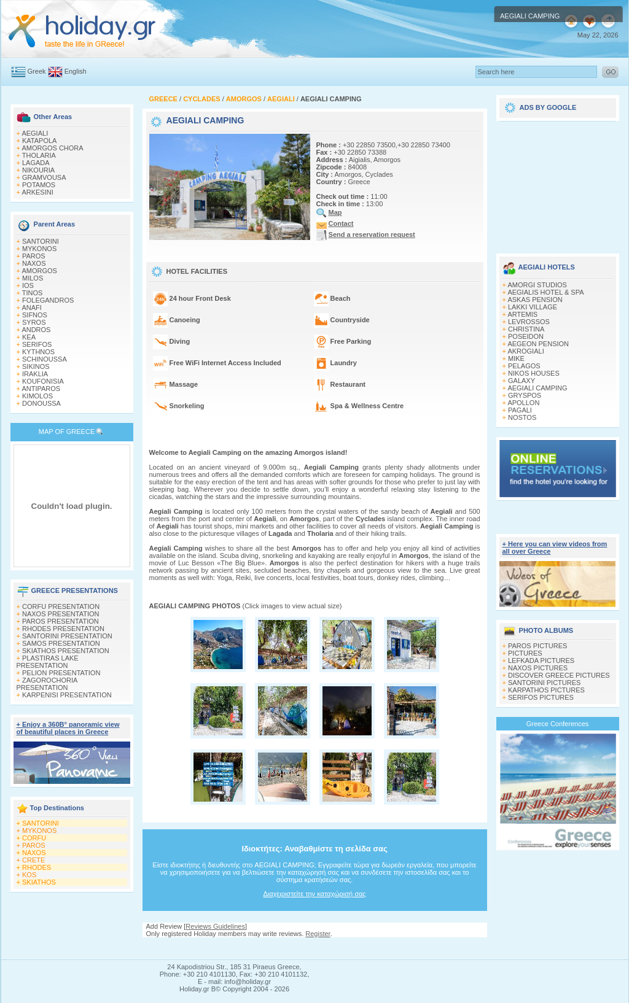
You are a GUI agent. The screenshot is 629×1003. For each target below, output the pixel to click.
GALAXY (521, 380)
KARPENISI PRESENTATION (67, 695)
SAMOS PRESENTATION (61, 643)
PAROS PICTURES (537, 645)
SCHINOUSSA (44, 359)
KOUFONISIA (43, 381)
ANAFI (31, 307)
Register (317, 933)
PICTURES (525, 653)
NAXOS (34, 263)
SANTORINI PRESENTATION (67, 636)
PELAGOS (524, 366)
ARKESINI (37, 192)
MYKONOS (39, 248)
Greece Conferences (557, 723)
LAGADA (36, 162)
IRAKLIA (35, 374)
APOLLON (523, 402)
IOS (28, 285)
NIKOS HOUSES (534, 373)
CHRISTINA (526, 329)
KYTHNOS (38, 351)
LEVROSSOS (529, 321)
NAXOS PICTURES (538, 668)
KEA (29, 337)
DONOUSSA (41, 403)
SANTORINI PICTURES (544, 682)
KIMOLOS (37, 396)
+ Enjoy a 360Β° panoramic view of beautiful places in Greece (68, 728)
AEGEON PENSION (538, 343)
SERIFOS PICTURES (541, 697)
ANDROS (35, 329)
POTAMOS (38, 184)
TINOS (32, 292)
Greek (37, 71)
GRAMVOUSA (44, 177)
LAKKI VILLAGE (532, 307)
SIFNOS (34, 315)
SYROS (34, 322)
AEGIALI (34, 133)
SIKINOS (36, 366)
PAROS (33, 256)
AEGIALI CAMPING (537, 388)
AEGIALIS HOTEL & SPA (545, 292)
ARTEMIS (522, 314)
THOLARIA (39, 155)
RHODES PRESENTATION (63, 628)
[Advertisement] (557, 183)
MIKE (516, 358)
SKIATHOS (39, 882)
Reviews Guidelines (215, 926)
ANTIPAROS (40, 388)
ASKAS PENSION (534, 299)
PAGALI (520, 410)
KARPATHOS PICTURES (546, 690)
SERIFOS (37, 344)
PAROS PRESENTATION (60, 621)
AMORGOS (39, 270)
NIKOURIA (38, 170)
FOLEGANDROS (48, 300)
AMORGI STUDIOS (537, 285)
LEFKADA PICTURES (541, 660)
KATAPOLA (39, 140)
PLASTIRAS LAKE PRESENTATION (48, 661)
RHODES (36, 867)
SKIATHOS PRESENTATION (65, 650)
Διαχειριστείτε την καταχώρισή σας (314, 893)
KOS (29, 874)
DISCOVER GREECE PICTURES (559, 675)
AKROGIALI (525, 351)
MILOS (32, 278)
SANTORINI (40, 241)
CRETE (33, 860)
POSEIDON (526, 336)
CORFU (34, 838)
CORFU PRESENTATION (61, 606)
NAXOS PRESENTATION (61, 614)
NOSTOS (522, 417)
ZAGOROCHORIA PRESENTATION (47, 683)
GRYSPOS (524, 395)
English (75, 71)
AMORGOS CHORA (52, 148)
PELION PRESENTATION (61, 672)
